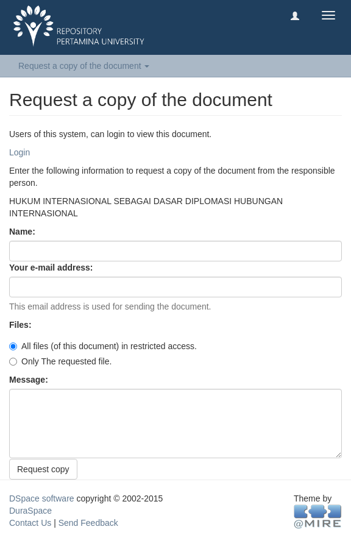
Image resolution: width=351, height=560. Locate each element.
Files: (21, 325)
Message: (30, 380)
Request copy (43, 469)
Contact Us (30, 523)
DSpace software (41, 498)
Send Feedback (88, 523)
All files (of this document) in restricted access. (103, 346)
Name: (23, 231)
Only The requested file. (60, 361)
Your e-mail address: (52, 267)
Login (19, 152)
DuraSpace (30, 511)
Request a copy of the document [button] (83, 66)
